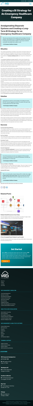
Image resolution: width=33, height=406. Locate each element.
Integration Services (5, 302)
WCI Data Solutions (6, 402)
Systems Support (4, 346)
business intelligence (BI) (13, 55)
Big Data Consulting (5, 294)
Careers (2, 282)
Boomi (2, 332)
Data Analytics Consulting (6, 312)
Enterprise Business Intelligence (7, 316)
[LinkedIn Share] (7, 187)
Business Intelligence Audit (6, 319)
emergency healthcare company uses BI (10, 59)
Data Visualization (4, 313)
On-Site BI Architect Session (6, 318)
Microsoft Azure (4, 327)
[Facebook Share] (2, 187)
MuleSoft (2, 333)
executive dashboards (10, 149)
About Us (2, 281)
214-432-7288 (5, 359)
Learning (2, 284)
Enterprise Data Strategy (5, 297)
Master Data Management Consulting (8, 303)
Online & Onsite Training (5, 345)
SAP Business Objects (5, 336)
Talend (2, 335)
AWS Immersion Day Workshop (7, 348)
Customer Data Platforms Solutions (8, 305)
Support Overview (4, 343)
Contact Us (5, 261)
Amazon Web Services (5, 326)
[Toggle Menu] (30, 4)
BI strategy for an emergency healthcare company (13, 93)
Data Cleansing (4, 300)
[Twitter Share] (4, 187)
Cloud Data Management (5, 293)
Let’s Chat (3, 285)
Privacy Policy (24, 401)
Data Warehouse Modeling (6, 296)
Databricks (3, 330)
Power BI (2, 329)
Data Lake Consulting (5, 299)
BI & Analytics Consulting (6, 315)
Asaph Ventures (16, 402)
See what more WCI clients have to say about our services (12, 183)
